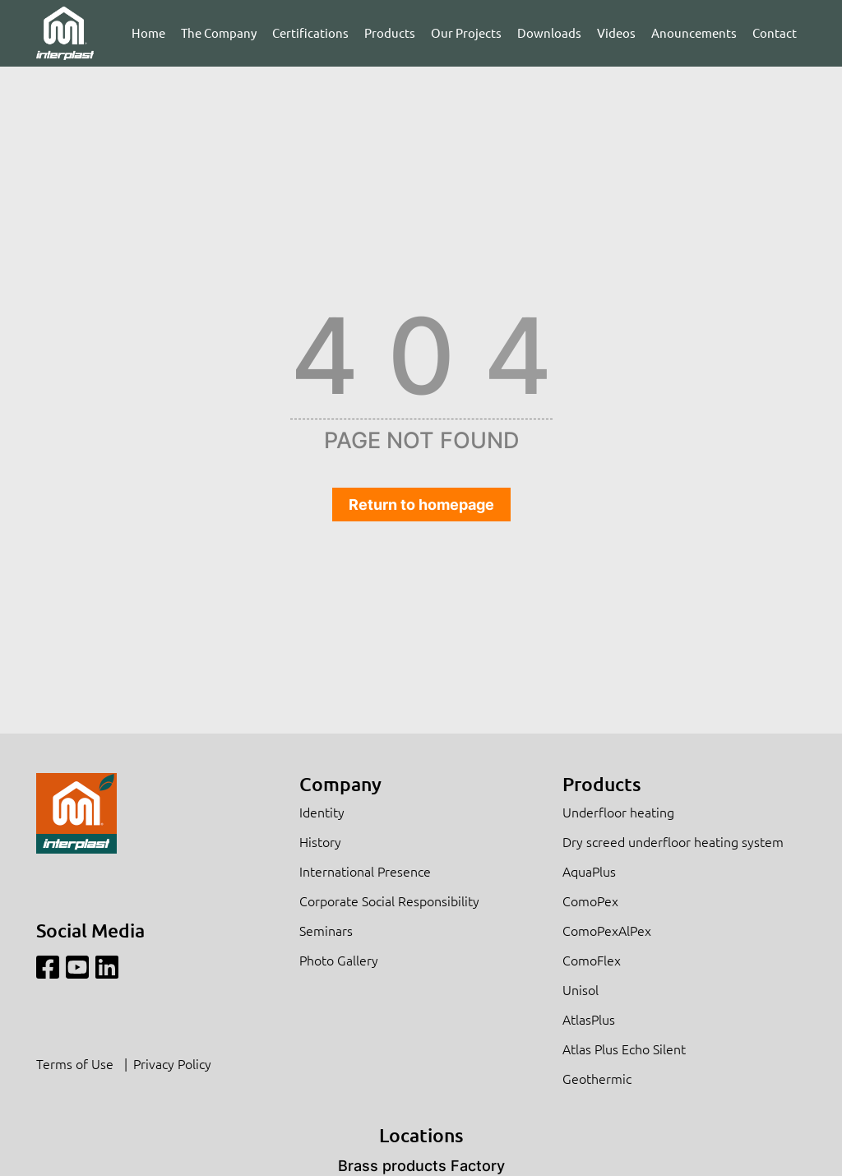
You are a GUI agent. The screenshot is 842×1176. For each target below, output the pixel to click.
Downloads (549, 32)
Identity (322, 812)
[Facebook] (47, 967)
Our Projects (466, 32)
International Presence (365, 871)
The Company (219, 32)
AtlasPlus (588, 1019)
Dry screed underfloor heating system (673, 841)
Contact (774, 32)
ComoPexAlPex (606, 930)
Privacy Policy (172, 1063)
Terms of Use (74, 1063)
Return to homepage (421, 504)
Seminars (326, 930)
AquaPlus (589, 871)
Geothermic (597, 1078)
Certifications (310, 32)
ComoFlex (591, 960)
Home (148, 32)
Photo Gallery (338, 960)
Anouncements (694, 32)
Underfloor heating (618, 812)
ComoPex (590, 900)
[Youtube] (77, 967)
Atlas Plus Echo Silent (624, 1048)
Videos (616, 32)
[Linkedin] (106, 967)
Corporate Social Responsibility (389, 900)
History (320, 841)
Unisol (580, 989)
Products (389, 32)
